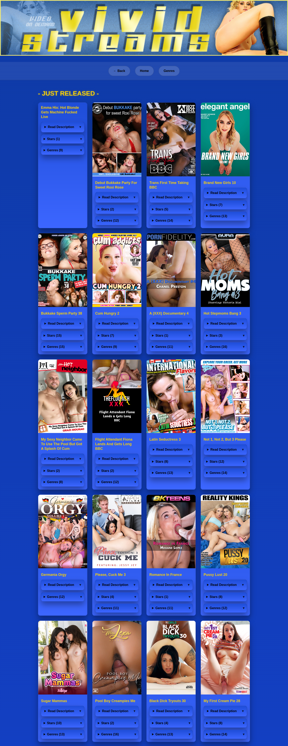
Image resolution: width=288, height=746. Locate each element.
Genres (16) (218, 346)
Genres (169, 71)
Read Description (61, 127)
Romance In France (165, 575)
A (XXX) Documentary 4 (169, 313)
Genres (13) (218, 216)
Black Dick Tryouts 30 (167, 701)
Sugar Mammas (54, 701)
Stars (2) (107, 209)
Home (144, 71)
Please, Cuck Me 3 (110, 575)
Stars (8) (161, 461)
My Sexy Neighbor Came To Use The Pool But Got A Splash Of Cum (61, 444)
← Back (119, 71)
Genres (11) (164, 346)
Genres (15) (56, 346)
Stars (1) (53, 139)
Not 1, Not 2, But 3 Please (225, 439)
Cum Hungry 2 (107, 313)
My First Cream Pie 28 (222, 701)
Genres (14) (164, 220)
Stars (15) (54, 335)
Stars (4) (107, 597)
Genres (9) (55, 150)
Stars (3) (216, 335)
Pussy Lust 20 (215, 575)
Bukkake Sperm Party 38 (61, 313)
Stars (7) (216, 205)
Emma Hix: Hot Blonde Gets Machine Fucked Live (60, 112)
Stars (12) (217, 461)
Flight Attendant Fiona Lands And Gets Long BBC (113, 444)
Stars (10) (54, 723)
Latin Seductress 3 (165, 439)
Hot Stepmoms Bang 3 (222, 313)
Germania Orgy (53, 575)
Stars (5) (161, 209)
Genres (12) (110, 220)
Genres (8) (55, 482)
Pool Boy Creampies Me (115, 701)
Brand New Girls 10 (220, 183)
